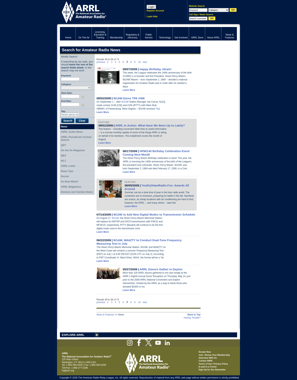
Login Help (152, 16)
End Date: (66, 101)
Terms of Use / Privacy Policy (213, 364)
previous (100, 62)
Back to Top (194, 314)
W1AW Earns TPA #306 (129, 98)
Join (201, 355)
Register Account (155, 10)
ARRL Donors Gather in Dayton (160, 269)
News (64, 126)
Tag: (63, 111)
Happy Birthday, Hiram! (156, 69)
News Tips (67, 171)
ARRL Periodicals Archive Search (76, 139)
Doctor (65, 176)
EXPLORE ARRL (73, 334)
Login (151, 6)
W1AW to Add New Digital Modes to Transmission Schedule (154, 214)
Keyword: (66, 75)
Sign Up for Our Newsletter (212, 369)
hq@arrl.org (68, 370)
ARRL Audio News (72, 131)
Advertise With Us (208, 358)
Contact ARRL (206, 361)
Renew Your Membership (217, 355)
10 (139, 62)
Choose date (83, 96)
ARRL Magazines (71, 186)
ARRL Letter (68, 165)
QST (63, 145)
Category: (66, 84)
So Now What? (69, 181)
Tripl (158, 108)
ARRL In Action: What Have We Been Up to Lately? (150, 125)
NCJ (63, 160)
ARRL (97, 11)
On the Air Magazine (73, 150)
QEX (63, 155)
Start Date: (66, 93)
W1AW (125, 101)
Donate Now (205, 352)
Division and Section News (77, 191)
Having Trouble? (192, 317)
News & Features (105, 314)
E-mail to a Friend (207, 367)
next (145, 62)
